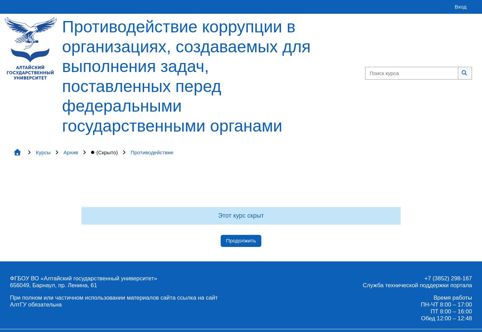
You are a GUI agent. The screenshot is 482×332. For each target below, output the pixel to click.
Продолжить (241, 240)
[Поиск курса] (411, 73)
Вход (460, 7)
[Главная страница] (31, 48)
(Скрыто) (104, 152)
